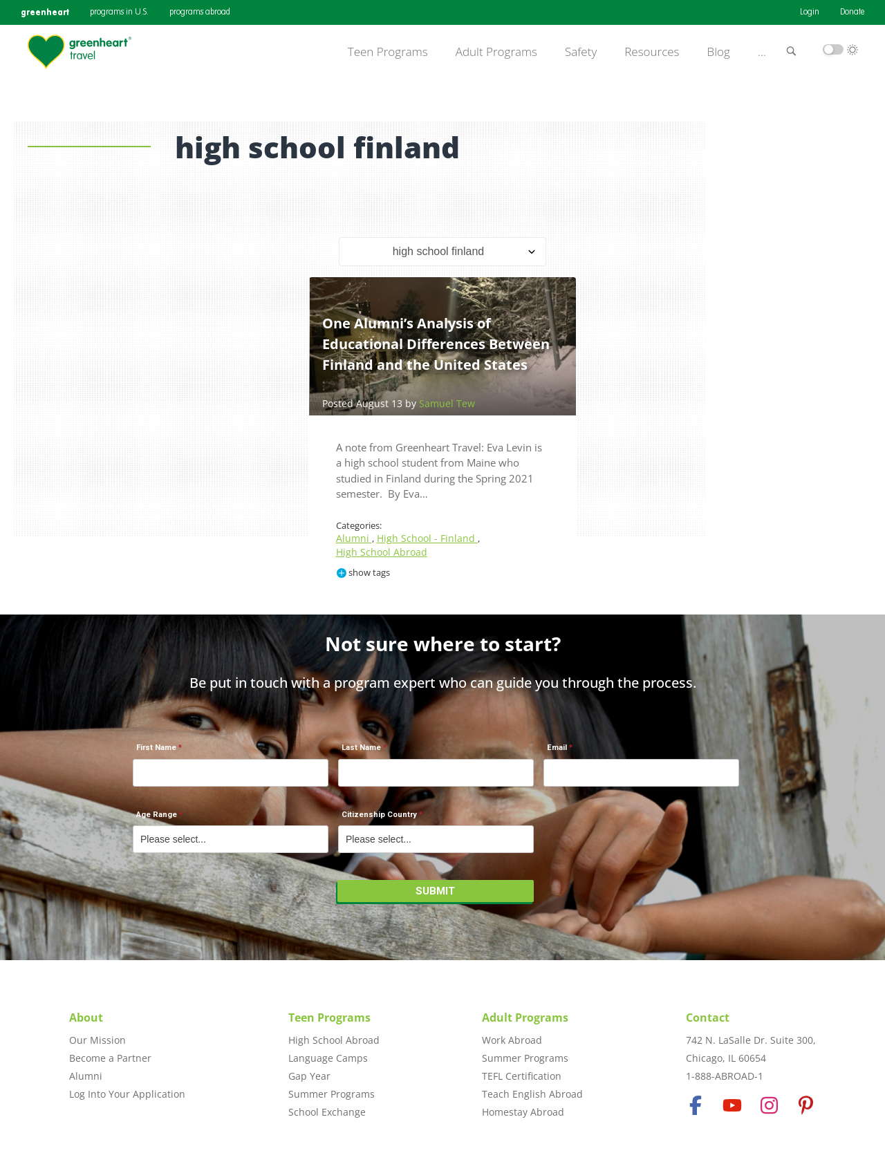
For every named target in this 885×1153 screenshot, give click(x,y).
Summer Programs (331, 1093)
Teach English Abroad (532, 1093)
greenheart (45, 12)
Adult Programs (496, 52)
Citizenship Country (379, 814)
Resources (651, 52)
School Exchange (327, 1111)
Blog (718, 52)
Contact (707, 1017)
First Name (156, 747)
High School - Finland (427, 538)
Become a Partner (110, 1058)
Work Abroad (512, 1040)
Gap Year (309, 1075)
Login (809, 12)
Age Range (156, 814)
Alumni (354, 538)
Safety (581, 52)
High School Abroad (381, 552)
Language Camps (328, 1058)
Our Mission (97, 1040)
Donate (852, 12)
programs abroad (199, 12)
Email (557, 747)
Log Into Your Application (127, 1093)
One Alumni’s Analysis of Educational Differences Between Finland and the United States (436, 344)
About (86, 1017)
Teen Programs (388, 52)
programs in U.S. (119, 12)
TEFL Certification (521, 1075)
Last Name (361, 747)
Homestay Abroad (523, 1111)
